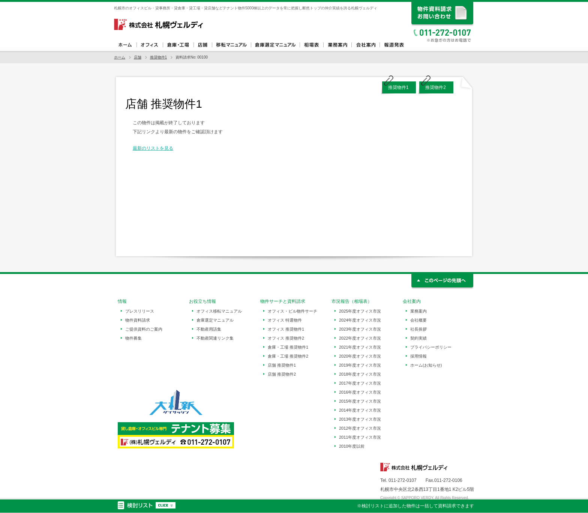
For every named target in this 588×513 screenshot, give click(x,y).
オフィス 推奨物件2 (286, 338)
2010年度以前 (351, 446)
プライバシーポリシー (431, 347)
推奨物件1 (158, 57)
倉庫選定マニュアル (275, 45)
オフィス (149, 45)
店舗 (202, 45)
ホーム (125, 45)
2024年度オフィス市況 (360, 320)
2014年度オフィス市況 (360, 410)
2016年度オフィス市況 (360, 392)
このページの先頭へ (442, 281)
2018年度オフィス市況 (360, 374)
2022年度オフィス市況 (360, 338)
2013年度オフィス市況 (360, 419)
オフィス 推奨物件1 (286, 329)
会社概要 (418, 320)
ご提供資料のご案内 (143, 329)
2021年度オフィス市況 (360, 347)
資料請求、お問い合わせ (442, 14)
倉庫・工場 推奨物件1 (288, 347)
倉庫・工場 (178, 45)
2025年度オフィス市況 (360, 311)
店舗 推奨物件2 (282, 374)
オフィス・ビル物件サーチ (292, 311)
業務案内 (337, 45)
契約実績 (418, 338)
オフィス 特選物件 (285, 320)
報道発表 (393, 45)
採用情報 (418, 356)
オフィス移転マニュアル (231, 45)
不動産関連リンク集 (215, 338)
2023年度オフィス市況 (360, 329)
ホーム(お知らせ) (426, 365)
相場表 (311, 45)
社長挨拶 (418, 329)
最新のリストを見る (153, 148)
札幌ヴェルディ (159, 24)
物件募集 (133, 338)
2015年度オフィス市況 (360, 401)
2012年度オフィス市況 (360, 428)
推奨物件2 (435, 87)
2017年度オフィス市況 (360, 383)
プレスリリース (139, 311)
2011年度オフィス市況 (360, 437)
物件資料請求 (137, 320)
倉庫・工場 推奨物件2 (288, 356)
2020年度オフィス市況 (360, 356)
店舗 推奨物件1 (282, 365)
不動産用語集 (208, 329)
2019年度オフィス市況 (360, 365)
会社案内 (365, 45)
